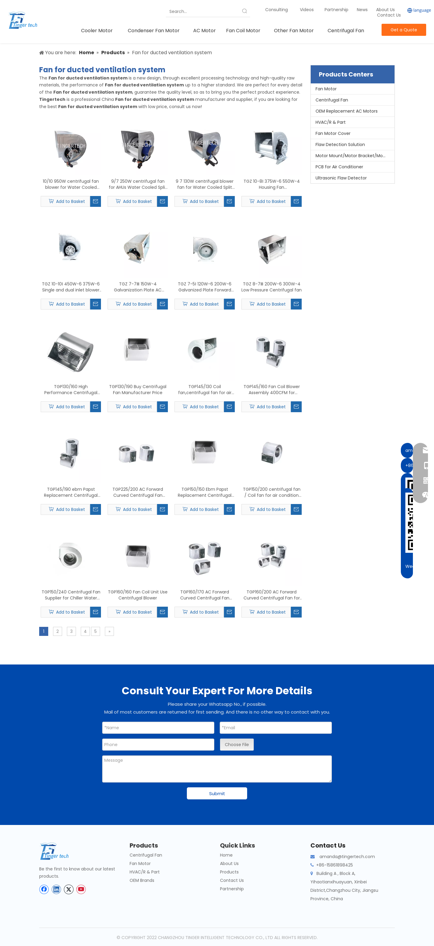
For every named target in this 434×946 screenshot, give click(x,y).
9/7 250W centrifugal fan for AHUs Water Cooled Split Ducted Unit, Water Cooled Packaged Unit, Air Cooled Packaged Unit (138, 184)
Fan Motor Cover (333, 133)
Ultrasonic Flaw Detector (341, 178)
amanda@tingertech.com (347, 857)
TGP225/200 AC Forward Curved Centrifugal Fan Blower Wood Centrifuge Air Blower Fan (138, 492)
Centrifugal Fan (332, 100)
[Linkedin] (56, 889)
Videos (307, 10)
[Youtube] (81, 889)
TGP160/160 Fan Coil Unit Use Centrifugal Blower (138, 595)
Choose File (237, 745)
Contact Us (389, 15)
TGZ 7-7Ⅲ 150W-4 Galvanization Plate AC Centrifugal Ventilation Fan (138, 287)
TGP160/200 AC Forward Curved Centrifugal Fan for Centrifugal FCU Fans (272, 595)
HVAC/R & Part (331, 122)
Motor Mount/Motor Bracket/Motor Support (355, 156)
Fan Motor (326, 89)
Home (226, 855)
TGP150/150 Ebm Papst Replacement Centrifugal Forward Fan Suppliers (204, 492)
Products (229, 872)
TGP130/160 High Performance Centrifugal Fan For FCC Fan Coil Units (71, 390)
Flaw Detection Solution (340, 145)
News (363, 10)
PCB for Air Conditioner (339, 167)
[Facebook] (44, 889)
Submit (217, 793)
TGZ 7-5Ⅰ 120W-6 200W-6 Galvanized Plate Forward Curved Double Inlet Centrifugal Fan (204, 287)
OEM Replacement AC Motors (347, 111)
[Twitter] (69, 889)
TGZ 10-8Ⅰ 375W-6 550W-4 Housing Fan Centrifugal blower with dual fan (271, 184)
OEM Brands (142, 880)
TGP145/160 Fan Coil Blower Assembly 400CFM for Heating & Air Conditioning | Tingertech (271, 390)
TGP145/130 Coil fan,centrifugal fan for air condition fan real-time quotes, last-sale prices (204, 390)
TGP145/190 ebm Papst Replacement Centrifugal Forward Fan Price (71, 492)
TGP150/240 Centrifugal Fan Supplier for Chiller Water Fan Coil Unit (71, 595)
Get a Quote (404, 30)
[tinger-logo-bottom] (58, 851)
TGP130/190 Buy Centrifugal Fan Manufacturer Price (137, 390)
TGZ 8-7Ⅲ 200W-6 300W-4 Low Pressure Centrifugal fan (271, 287)
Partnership (337, 10)
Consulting (276, 10)
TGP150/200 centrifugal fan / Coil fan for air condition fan (271, 492)
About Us (385, 10)
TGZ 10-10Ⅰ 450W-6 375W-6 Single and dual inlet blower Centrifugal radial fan (71, 287)
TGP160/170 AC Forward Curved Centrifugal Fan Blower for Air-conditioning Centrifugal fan (205, 595)
